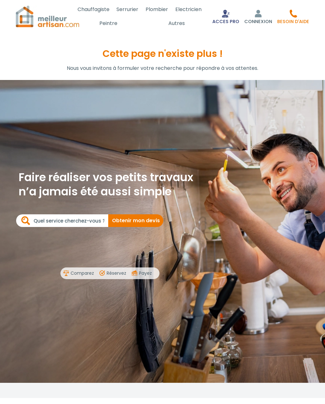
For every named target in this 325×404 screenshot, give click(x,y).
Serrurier (132, 9)
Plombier (159, 9)
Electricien (189, 9)
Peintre (114, 23)
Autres (178, 23)
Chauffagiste (100, 9)
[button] (293, 16)
